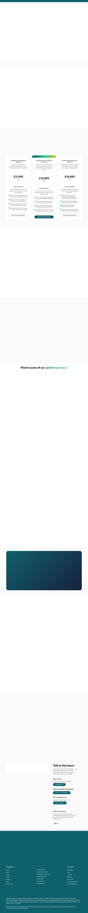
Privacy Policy (40, 888)
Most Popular (44, 156)
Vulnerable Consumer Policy (43, 883)
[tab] (67, 639)
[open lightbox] (11, 116)
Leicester (69, 883)
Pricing (44, 4)
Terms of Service (41, 890)
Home (7, 879)
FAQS (7, 886)
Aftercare (60, 4)
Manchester (70, 888)
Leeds (68, 881)
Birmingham (70, 879)
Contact (8, 888)
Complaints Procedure (42, 881)
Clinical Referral (41, 892)
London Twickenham (72, 890)
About (18, 4)
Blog (7, 890)
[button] (19, 4)
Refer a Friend (9, 893)
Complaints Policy (41, 878)
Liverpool (69, 886)
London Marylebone (72, 893)
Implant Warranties (41, 885)
